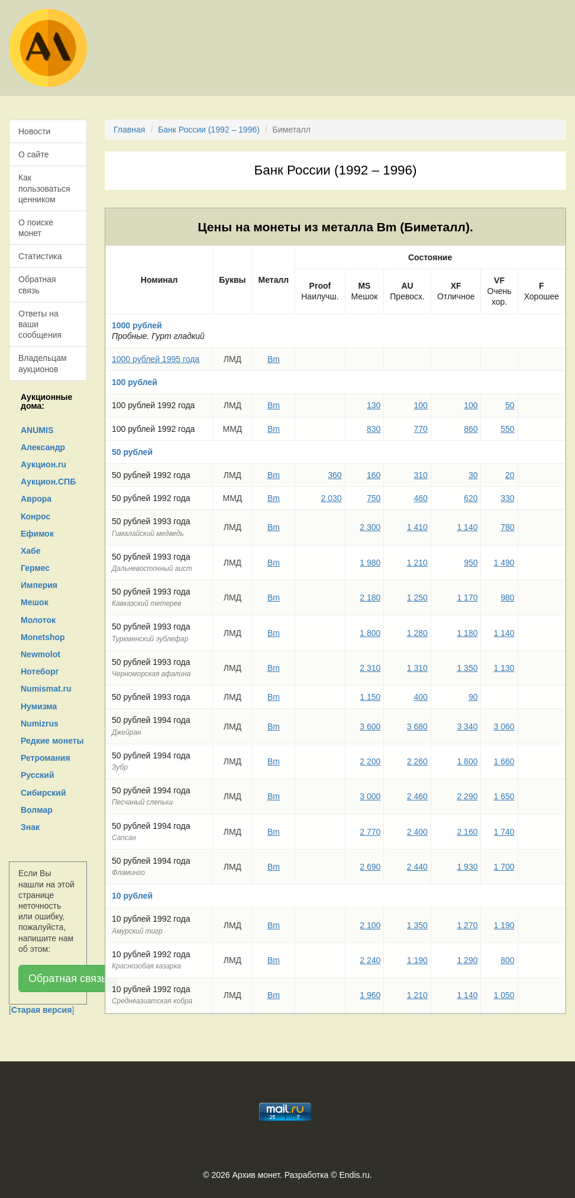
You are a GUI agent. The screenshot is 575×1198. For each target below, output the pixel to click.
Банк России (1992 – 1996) (209, 129)
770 (421, 429)
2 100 (370, 925)
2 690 (370, 866)
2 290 (467, 796)
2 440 (417, 866)
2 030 (331, 498)
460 (421, 498)
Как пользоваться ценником (44, 188)
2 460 (417, 796)
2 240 (370, 960)
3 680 (417, 726)
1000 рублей (137, 325)
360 (334, 475)
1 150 (370, 697)
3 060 (504, 726)
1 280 (417, 633)
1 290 (467, 960)
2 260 (417, 761)
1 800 (370, 633)
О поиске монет (35, 228)
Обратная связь (37, 285)
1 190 (504, 925)
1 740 (504, 832)
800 (507, 960)
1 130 (504, 668)
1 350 (467, 668)
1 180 (467, 633)
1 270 (467, 925)
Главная (129, 129)
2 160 (467, 832)
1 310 (417, 668)
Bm (273, 359)
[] (41, 1010)
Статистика (40, 256)
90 (473, 697)
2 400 (417, 832)
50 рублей (132, 452)
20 (510, 475)
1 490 (504, 562)
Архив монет (256, 1175)
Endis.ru (354, 1175)
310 (421, 475)
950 (470, 562)
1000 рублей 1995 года (155, 359)
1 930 (467, 866)
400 (421, 697)
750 (373, 498)
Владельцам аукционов (42, 363)
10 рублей (132, 895)
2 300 (370, 527)
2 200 (370, 761)
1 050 (504, 995)
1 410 (417, 527)
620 (470, 498)
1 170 (467, 597)
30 (473, 475)
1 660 (504, 761)
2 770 (370, 832)
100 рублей (134, 382)
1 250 (417, 597)
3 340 (467, 726)
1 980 (370, 562)
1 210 (417, 562)
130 (373, 405)
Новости (34, 131)
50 (510, 405)
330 (507, 498)
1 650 (504, 796)
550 (507, 429)
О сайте (33, 154)
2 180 (370, 597)
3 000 (370, 796)
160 (373, 475)
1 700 (504, 866)
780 (507, 527)
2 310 (370, 668)
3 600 (370, 726)
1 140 (467, 527)
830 (373, 429)
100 (421, 405)
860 (470, 429)
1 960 (370, 995)
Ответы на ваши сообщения (40, 324)
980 (507, 597)
